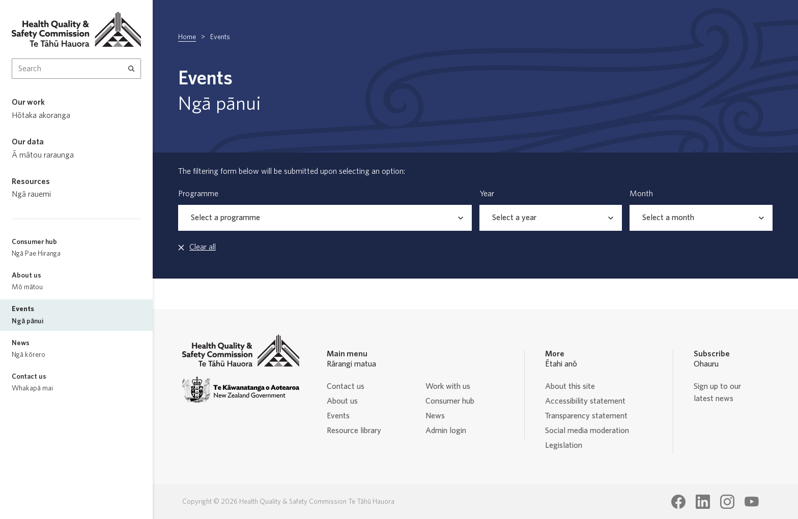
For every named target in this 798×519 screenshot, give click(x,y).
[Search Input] (76, 68)
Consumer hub (449, 401)
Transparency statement (586, 416)
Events (338, 416)
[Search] (131, 68)
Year (486, 194)
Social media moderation (587, 430)
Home (187, 37)
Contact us (345, 386)
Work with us (447, 386)
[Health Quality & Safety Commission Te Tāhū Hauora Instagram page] (727, 502)
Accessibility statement (585, 401)
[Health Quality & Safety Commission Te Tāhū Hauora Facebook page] (678, 502)
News (435, 416)
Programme (198, 194)
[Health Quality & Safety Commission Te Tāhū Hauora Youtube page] (752, 502)
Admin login (445, 430)
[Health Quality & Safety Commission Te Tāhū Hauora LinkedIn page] (703, 502)
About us (342, 401)
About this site (570, 386)
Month (641, 194)
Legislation (563, 445)
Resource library (354, 430)
